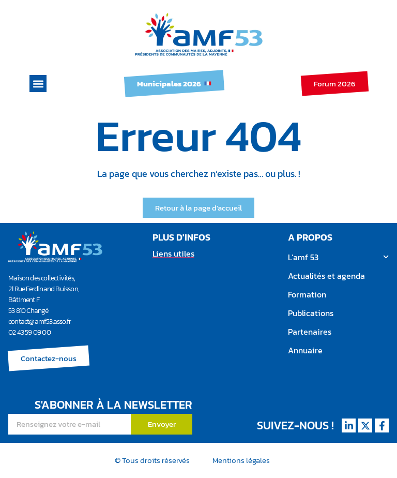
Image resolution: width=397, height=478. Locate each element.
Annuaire (305, 350)
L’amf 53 (338, 257)
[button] (38, 83)
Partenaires (309, 331)
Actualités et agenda (326, 276)
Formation (307, 294)
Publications (310, 313)
